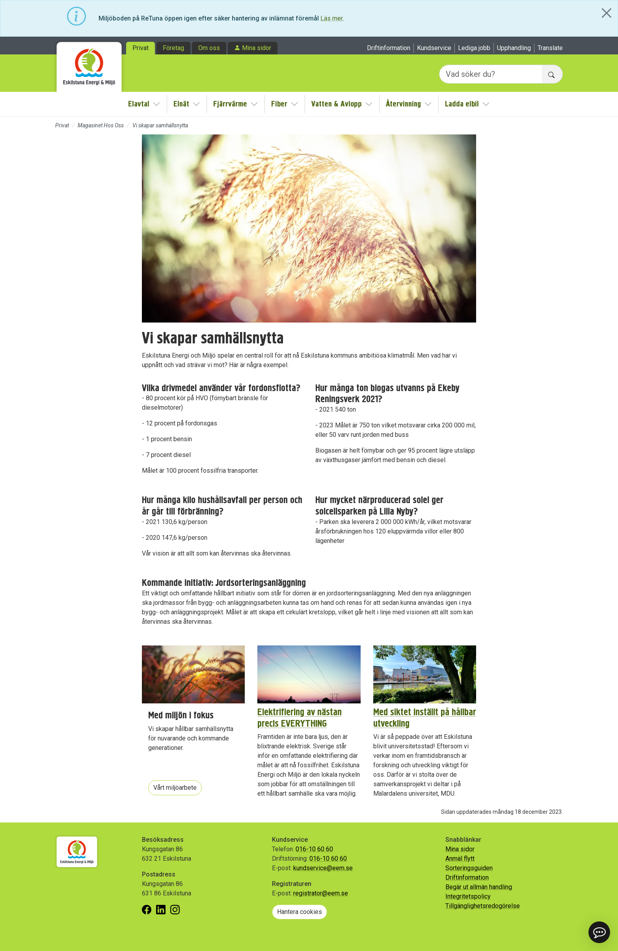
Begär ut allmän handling (478, 887)
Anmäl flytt (460, 858)
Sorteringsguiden (469, 868)
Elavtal (138, 104)
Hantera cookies (299, 912)
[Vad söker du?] (490, 74)
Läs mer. (332, 18)
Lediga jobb (474, 48)
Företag (173, 48)
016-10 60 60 (314, 849)
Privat (140, 48)
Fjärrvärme (230, 104)
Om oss (209, 48)
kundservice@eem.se (323, 868)
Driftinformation (388, 48)
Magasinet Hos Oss (101, 125)
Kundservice (434, 48)
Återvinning (403, 104)
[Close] (607, 13)
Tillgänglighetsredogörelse (482, 906)
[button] (599, 932)
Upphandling (514, 48)
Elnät (181, 104)
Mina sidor (256, 48)
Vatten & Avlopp (336, 104)
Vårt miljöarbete (175, 787)
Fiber (279, 104)
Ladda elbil (462, 104)
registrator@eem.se (320, 893)
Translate (550, 48)
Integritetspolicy (468, 896)
